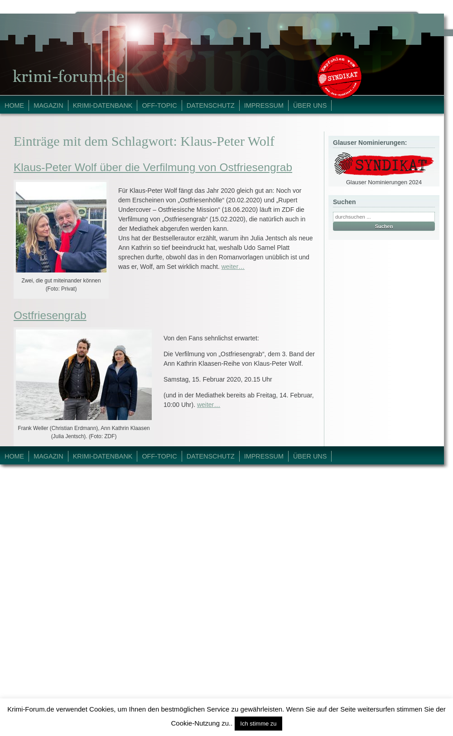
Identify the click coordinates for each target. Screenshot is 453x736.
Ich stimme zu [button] (258, 723)
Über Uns (310, 105)
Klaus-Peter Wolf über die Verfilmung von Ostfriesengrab (153, 167)
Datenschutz (211, 105)
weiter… (233, 266)
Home (14, 105)
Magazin (48, 105)
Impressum (264, 105)
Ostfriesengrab (50, 315)
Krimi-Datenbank (103, 105)
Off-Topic (159, 105)
